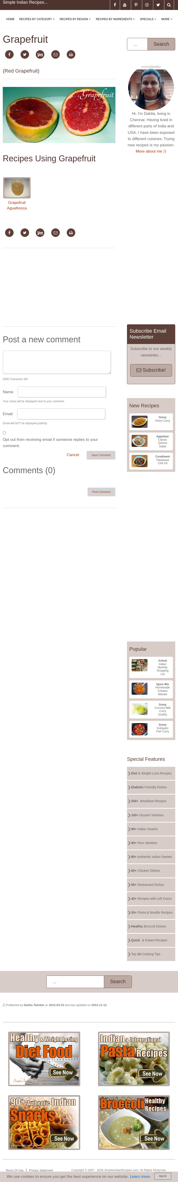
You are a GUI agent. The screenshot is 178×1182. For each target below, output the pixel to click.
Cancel (73, 455)
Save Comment (101, 455)
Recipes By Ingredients (116, 23)
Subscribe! (151, 370)
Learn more (140, 1176)
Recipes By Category (37, 23)
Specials (149, 23)
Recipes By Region (76, 23)
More (167, 23)
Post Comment (101, 492)
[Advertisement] (59, 288)
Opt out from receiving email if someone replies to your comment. (50, 442)
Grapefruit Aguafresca (16, 193)
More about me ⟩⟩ (151, 151)
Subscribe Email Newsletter (148, 334)
